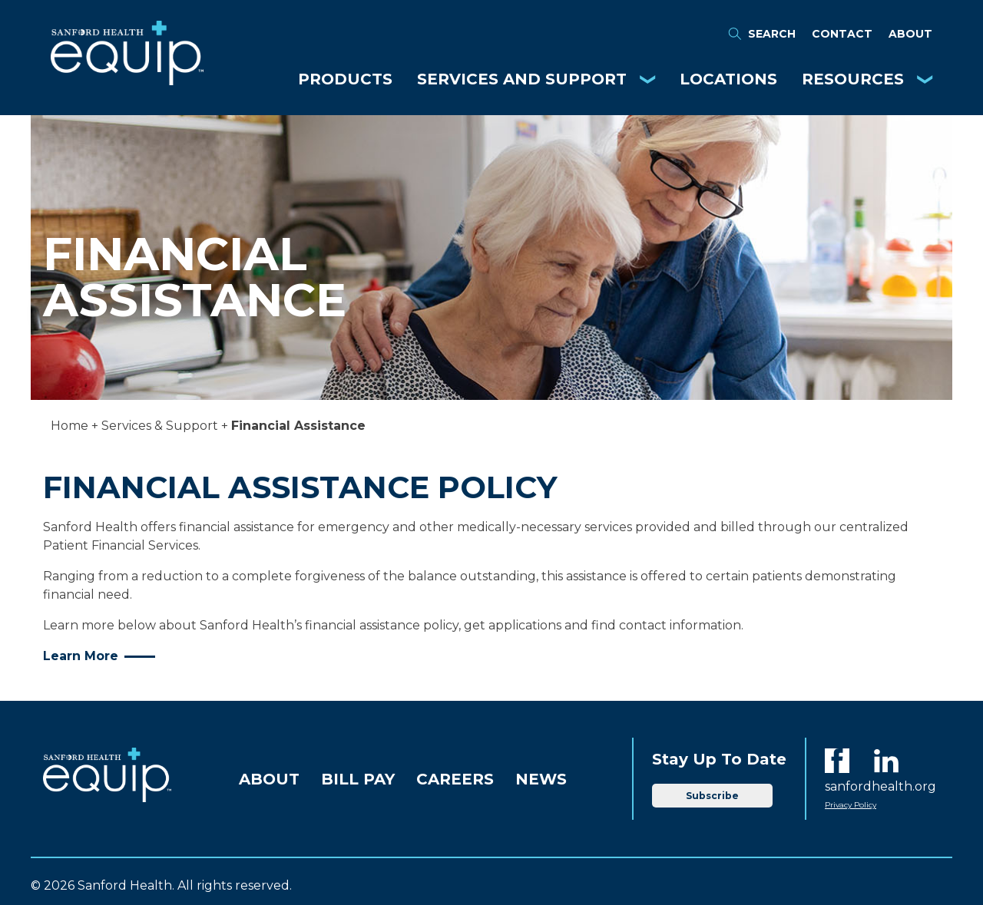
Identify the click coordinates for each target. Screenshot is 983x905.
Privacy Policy (850, 805)
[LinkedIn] (886, 760)
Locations (728, 79)
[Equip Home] (127, 81)
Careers (455, 779)
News (541, 779)
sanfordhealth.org (880, 786)
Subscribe (712, 795)
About (910, 34)
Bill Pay (358, 779)
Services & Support (159, 425)
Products (345, 79)
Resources (853, 79)
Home (69, 425)
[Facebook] (837, 760)
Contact (842, 34)
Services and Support (522, 79)
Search (761, 34)
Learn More (80, 656)
